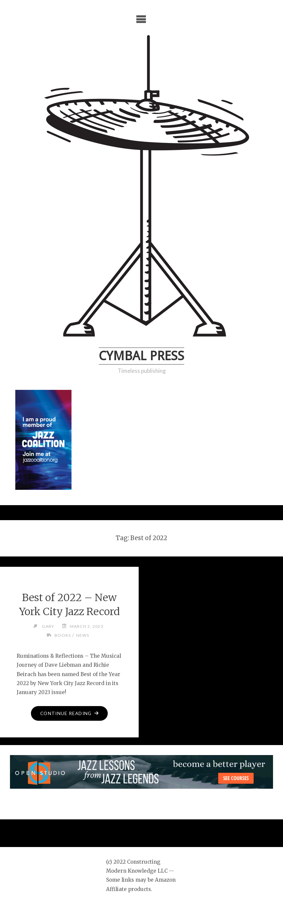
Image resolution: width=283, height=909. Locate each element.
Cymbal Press (141, 356)
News (82, 635)
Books (63, 635)
